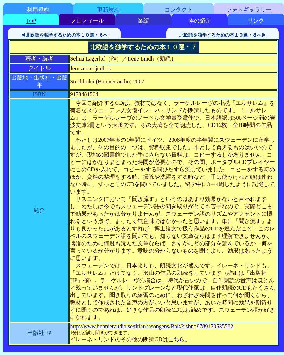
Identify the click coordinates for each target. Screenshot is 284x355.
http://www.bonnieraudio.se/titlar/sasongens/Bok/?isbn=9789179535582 (151, 326)
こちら (176, 339)
